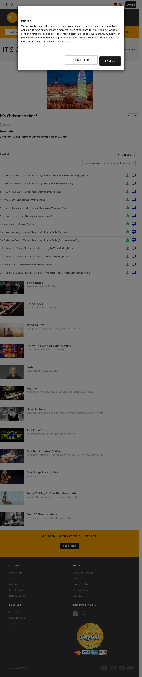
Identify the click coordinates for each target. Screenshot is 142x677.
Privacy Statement (61, 27)
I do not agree (81, 46)
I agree (110, 47)
